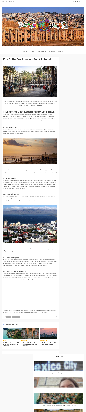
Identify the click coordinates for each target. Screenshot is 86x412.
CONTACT (60, 52)
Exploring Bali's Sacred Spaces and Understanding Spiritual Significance (29, 344)
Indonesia (8, 316)
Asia (5, 340)
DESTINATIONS (41, 52)
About (7, 1)
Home (3, 1)
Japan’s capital (7, 184)
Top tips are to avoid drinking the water (45, 171)
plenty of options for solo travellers (37, 118)
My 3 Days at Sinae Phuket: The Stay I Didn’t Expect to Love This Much (12, 344)
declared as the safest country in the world (35, 198)
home (25, 52)
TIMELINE (52, 52)
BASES (32, 52)
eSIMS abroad (43, 340)
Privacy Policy (10, 398)
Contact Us (11, 1)
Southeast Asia (16, 316)
